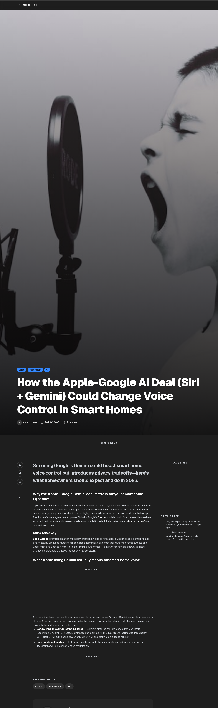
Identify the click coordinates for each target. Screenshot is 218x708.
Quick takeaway (179, 586)
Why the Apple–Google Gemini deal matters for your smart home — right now (183, 579)
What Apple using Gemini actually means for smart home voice (182, 592)
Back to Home (28, 4)
